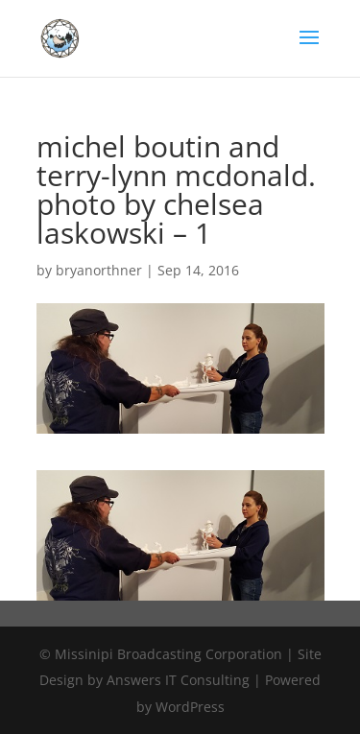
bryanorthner (99, 270)
